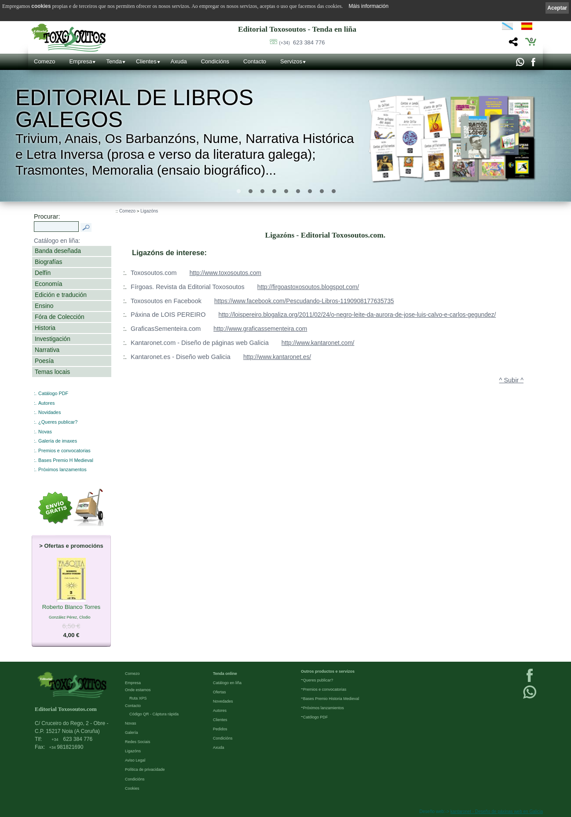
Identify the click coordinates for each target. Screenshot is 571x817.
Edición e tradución (61, 294)
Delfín (43, 272)
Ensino (44, 305)
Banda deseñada (58, 250)
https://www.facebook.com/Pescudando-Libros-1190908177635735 (304, 301)
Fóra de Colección (59, 316)
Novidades (49, 412)
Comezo (44, 61)
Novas (45, 431)
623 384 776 (302, 42)
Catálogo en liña (227, 683)
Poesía (44, 360)
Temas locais (52, 371)
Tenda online (225, 673)
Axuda (179, 61)
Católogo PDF (315, 717)
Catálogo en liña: (57, 240)
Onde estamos (138, 690)
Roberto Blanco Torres (71, 607)
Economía (48, 283)
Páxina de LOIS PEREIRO (168, 314)
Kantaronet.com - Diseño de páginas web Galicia (200, 342)
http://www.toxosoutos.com (225, 273)
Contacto (254, 61)
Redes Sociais (137, 742)
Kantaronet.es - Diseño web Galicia (181, 356)
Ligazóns (149, 211)
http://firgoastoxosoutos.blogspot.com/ (308, 287)
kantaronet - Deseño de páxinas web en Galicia (496, 811)
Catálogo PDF (53, 393)
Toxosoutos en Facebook (166, 300)
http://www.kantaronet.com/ (318, 343)
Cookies (132, 788)
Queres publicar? (318, 680)
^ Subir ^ (511, 380)
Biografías (48, 261)
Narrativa (47, 349)
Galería (131, 732)
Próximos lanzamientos (323, 708)
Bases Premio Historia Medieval (331, 698)
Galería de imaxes (57, 440)
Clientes (146, 61)
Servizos (291, 61)
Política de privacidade (145, 769)
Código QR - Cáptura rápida (154, 714)
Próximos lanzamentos (62, 469)
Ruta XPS (138, 698)
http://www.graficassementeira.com (260, 329)
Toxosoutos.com (154, 272)
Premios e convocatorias (64, 450)
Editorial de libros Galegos (134, 108)
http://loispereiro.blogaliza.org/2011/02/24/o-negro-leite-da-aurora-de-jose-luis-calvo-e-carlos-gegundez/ (357, 314)
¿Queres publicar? (57, 422)
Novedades (223, 701)
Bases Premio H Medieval (65, 460)
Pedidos (220, 729)
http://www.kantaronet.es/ (277, 357)
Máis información (368, 6)
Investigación (52, 338)
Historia (45, 327)
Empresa (80, 61)
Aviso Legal (135, 760)
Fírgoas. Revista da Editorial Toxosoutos (188, 286)
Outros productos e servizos (328, 671)
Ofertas (219, 692)
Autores (46, 403)
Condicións (215, 61)
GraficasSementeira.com (166, 328)
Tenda (113, 61)
